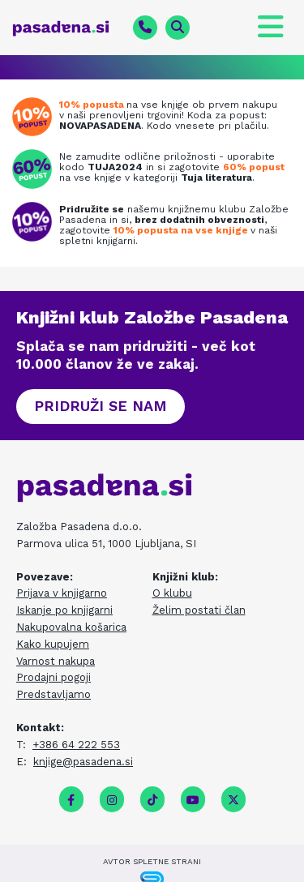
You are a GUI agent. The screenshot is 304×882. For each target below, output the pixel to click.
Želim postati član (199, 610)
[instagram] (112, 800)
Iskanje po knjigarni (64, 610)
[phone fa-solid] (145, 27)
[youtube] (193, 800)
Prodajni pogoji (53, 677)
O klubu (172, 593)
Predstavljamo (53, 694)
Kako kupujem (52, 644)
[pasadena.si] (66, 28)
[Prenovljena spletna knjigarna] (35, 117)
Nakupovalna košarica (71, 627)
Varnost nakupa (55, 661)
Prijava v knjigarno (61, 593)
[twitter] (233, 800)
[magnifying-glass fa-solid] (177, 27)
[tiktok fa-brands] (152, 800)
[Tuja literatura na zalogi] (35, 169)
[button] (100, 406)
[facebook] (71, 800)
